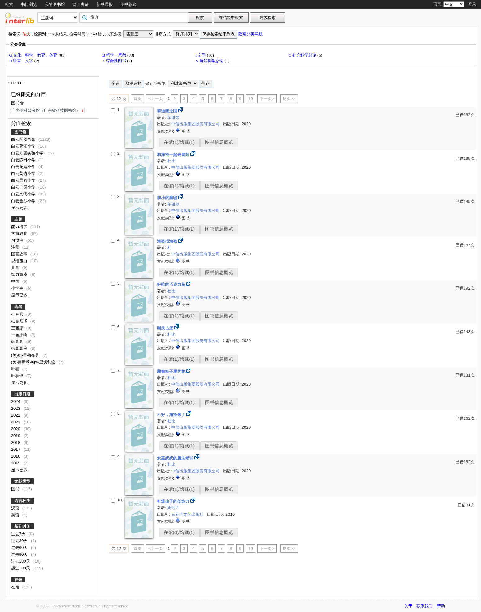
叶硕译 (18, 375)
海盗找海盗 (167, 241)
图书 (15, 488)
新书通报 (105, 4)
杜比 (171, 160)
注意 (15, 247)
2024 (16, 401)
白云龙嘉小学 (24, 166)
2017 (16, 449)
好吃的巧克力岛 (172, 284)
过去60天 (20, 547)
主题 (18, 219)
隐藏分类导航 (250, 34)
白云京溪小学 (24, 194)
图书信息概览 (219, 142)
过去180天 (21, 561)
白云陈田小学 (24, 160)
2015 (16, 463)
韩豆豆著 (20, 348)
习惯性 (18, 240)
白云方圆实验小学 (28, 153)
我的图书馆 (55, 4)
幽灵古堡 (165, 328)
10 (250, 98)
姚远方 (173, 507)
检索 (9, 4)
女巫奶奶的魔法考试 (176, 458)
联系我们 (424, 606)
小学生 (18, 288)
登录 (472, 4)
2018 (16, 442)
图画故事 (20, 254)
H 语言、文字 (21, 60)
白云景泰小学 (24, 180)
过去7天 (19, 534)
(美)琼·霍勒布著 (25, 355)
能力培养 (20, 226)
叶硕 (15, 369)
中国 (15, 281)
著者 (18, 306)
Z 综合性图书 (114, 60)
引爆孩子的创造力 (174, 501)
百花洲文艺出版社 (188, 514)
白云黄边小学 (24, 173)
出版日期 (22, 394)
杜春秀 (18, 314)
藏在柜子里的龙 (172, 371)
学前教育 (20, 233)
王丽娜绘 (20, 334)
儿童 (15, 267)
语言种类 (22, 500)
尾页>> (289, 98)
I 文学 (201, 55)
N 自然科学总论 (210, 60)
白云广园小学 (24, 187)
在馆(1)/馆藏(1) (179, 142)
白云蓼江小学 (24, 146)
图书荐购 (128, 4)
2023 (16, 408)
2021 (16, 422)
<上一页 (155, 98)
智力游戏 (20, 274)
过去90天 (20, 554)
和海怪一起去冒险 (174, 154)
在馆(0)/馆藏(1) (179, 532)
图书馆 (20, 132)
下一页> (267, 98)
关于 (408, 606)
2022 (16, 415)
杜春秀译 (20, 321)
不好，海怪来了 (172, 414)
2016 (16, 456)
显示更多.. (20, 207)
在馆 (18, 579)
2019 (16, 435)
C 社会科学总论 (303, 55)
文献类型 (22, 481)
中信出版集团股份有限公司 (196, 123)
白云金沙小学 (24, 201)
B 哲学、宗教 (115, 55)
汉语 (15, 508)
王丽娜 (18, 328)
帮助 (441, 606)
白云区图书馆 (24, 139)
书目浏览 (29, 4)
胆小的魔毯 (167, 197)
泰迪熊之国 (167, 111)
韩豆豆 (18, 341)
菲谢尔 (173, 117)
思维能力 (20, 260)
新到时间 (22, 526)
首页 (137, 98)
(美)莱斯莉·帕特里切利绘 (33, 362)
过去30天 (20, 540)
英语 (15, 515)
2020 (16, 429)
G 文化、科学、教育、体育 (34, 55)
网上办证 (81, 4)
